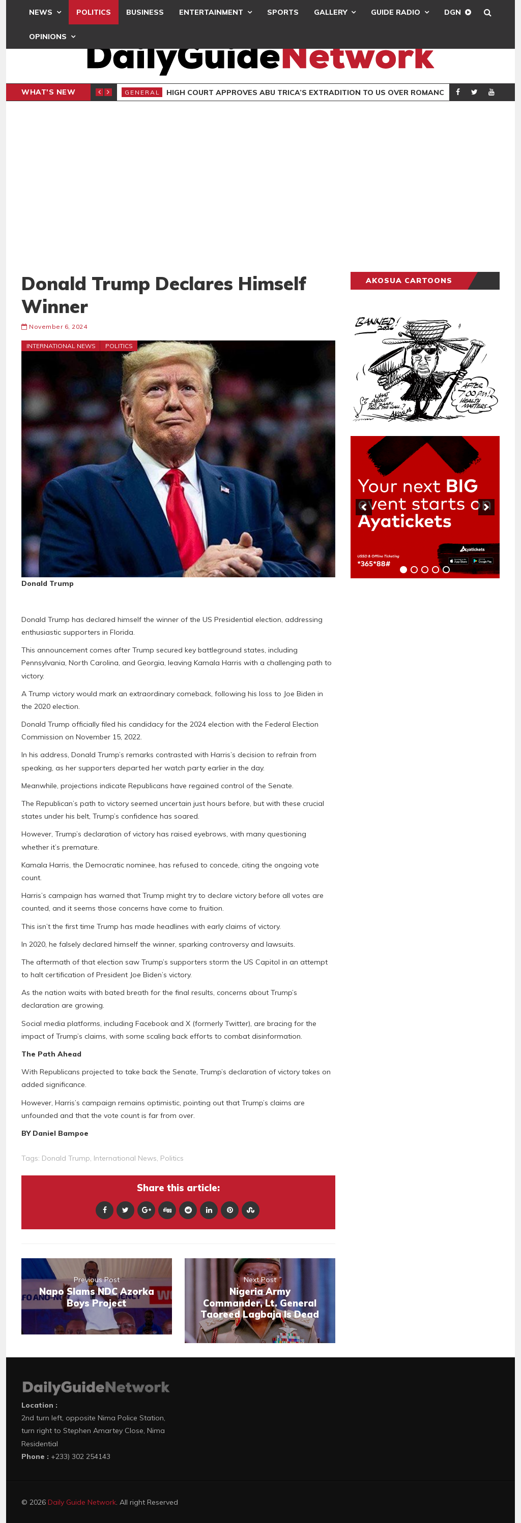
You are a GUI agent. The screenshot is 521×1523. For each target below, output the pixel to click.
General (142, 92)
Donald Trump (66, 1158)
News (40, 12)
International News (61, 346)
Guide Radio (395, 12)
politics (172, 1158)
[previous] (364, 507)
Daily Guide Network (82, 1502)
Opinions (48, 36)
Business (145, 12)
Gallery (330, 12)
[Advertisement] (260, 186)
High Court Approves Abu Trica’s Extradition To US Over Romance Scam (319, 92)
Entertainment (211, 12)
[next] (486, 507)
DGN (452, 12)
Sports (283, 12)
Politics (93, 12)
